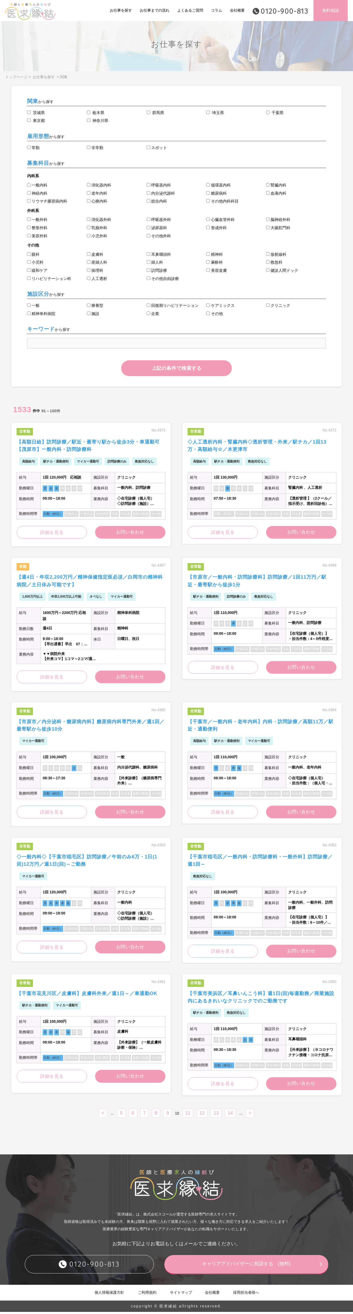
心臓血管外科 (220, 219)
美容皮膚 (216, 270)
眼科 (33, 254)
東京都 (36, 120)
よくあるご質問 (190, 10)
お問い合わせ (130, 532)
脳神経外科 (278, 219)
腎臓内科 (276, 185)
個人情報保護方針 (109, 1294)
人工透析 (97, 278)
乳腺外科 (97, 227)
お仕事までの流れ (154, 10)
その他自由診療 (163, 278)
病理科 (95, 270)
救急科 (274, 262)
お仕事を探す (121, 10)
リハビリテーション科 (49, 278)
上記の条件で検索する (177, 368)
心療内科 (97, 201)
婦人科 (155, 262)
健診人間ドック (282, 270)
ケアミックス (220, 305)
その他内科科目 (222, 201)
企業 (153, 313)
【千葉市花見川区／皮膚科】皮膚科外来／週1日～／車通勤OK (87, 995)
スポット (157, 147)
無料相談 (330, 10)
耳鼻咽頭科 (159, 254)
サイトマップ (181, 1294)
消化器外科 (99, 219)
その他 (214, 313)
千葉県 (274, 112)
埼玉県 (215, 112)
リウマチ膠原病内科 (47, 201)
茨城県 (36, 112)
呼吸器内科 (159, 185)
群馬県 (155, 112)
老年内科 (97, 193)
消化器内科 (99, 185)
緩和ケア (37, 270)
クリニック (278, 305)
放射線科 (276, 254)
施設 (93, 313)
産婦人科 (97, 262)
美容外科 (37, 236)
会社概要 (237, 10)
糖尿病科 (216, 193)
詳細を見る (51, 532)
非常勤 (95, 147)
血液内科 (276, 193)
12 (202, 1115)
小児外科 (97, 236)
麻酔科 (214, 262)
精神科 (214, 254)
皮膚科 (95, 254)
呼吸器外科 (159, 219)
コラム (216, 10)
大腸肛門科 (278, 227)
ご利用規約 (147, 1294)
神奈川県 (97, 120)
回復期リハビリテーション (173, 305)
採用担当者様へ (246, 1294)
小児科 (35, 262)
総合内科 (157, 201)
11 (187, 1115)
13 (216, 1115)
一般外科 (37, 219)
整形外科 (37, 227)
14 (230, 1115)
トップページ (16, 77)
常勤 (33, 147)
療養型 (95, 305)
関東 (63, 77)
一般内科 (37, 185)
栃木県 (95, 112)
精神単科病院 (41, 313)
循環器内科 (218, 185)
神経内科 (37, 193)
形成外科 (216, 227)
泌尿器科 (157, 227)
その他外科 (159, 236)
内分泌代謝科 (161, 193)
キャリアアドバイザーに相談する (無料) (246, 1266)
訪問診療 (157, 270)
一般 (33, 305)
